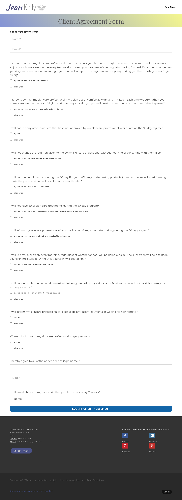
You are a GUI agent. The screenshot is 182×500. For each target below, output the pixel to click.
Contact (21, 451)
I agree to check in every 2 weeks (30, 80)
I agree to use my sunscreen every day (33, 264)
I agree (16, 133)
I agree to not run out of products (31, 186)
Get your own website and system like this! (31, 491)
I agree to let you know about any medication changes (41, 236)
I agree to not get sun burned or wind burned (36, 293)
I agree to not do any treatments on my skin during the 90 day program (50, 211)
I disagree (18, 86)
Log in (167, 492)
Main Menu (170, 7)
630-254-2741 (24, 438)
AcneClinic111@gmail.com (29, 441)
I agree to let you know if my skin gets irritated (38, 109)
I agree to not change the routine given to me (37, 158)
